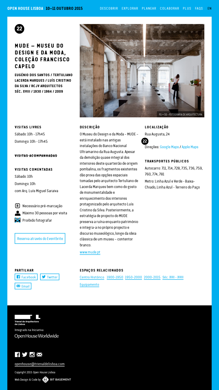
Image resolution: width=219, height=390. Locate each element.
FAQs (199, 8)
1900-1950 (115, 276)
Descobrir (109, 8)
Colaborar (169, 8)
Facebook (26, 276)
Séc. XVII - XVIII (172, 276)
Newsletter (39, 354)
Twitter (49, 276)
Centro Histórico (92, 276)
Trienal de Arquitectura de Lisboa (27, 320)
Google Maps (169, 146)
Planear (149, 8)
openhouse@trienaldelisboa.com (40, 363)
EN (210, 8)
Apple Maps (190, 146)
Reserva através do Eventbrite (40, 238)
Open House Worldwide (37, 336)
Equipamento (89, 284)
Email (23, 286)
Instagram (32, 354)
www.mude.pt (90, 251)
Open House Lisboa (25, 8)
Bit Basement (56, 380)
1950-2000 (133, 276)
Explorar (130, 8)
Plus (187, 8)
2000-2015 (152, 276)
